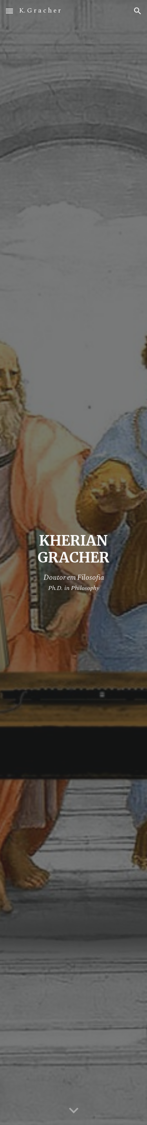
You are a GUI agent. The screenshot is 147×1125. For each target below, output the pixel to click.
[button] (9, 11)
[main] (73, 562)
